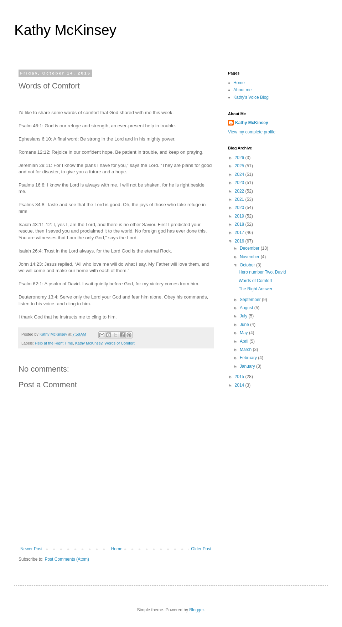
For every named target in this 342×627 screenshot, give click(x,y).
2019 (240, 216)
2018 (240, 224)
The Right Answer (256, 288)
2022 (240, 191)
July (244, 316)
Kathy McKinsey (65, 30)
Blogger (196, 609)
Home (117, 548)
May (244, 332)
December (250, 248)
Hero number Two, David (262, 272)
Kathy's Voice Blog (251, 97)
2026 (240, 157)
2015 (240, 376)
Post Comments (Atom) (67, 559)
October (248, 264)
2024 (240, 174)
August (247, 307)
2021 (240, 199)
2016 (240, 241)
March (246, 349)
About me (242, 89)
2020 (240, 207)
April (244, 341)
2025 (240, 165)
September (251, 299)
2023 (240, 182)
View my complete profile (251, 131)
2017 (240, 232)
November (250, 256)
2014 (240, 385)
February (249, 357)
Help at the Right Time (54, 343)
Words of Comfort (119, 343)
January (248, 366)
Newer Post (31, 548)
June (245, 324)
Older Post (201, 548)
